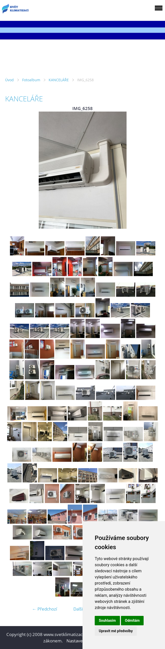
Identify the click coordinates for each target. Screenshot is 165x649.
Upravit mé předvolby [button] (116, 631)
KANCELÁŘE (59, 79)
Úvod (9, 79)
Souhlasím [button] (107, 620)
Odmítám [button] (132, 620)
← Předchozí (44, 609)
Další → (80, 609)
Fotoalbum (31, 79)
